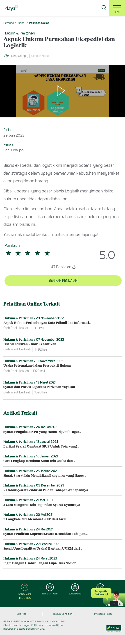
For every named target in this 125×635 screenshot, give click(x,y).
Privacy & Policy (103, 613)
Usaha (21, 23)
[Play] (62, 91)
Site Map (22, 613)
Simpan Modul (40, 55)
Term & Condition (62, 613)
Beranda (8, 23)
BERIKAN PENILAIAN (63, 281)
